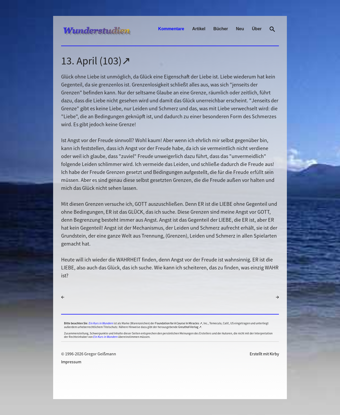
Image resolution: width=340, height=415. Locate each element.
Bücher (220, 29)
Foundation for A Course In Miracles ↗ (178, 323)
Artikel (198, 29)
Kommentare (171, 29)
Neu (240, 29)
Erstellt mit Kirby (264, 353)
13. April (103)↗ (96, 60)
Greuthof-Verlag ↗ (189, 327)
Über (257, 29)
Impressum (71, 361)
